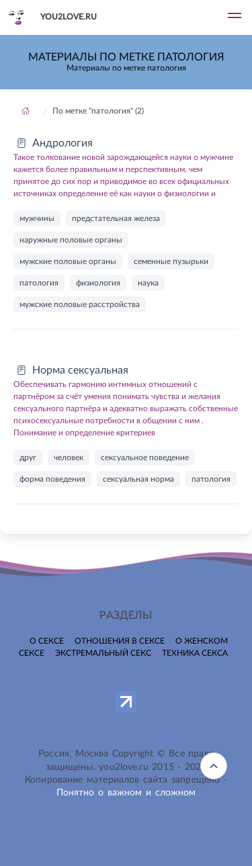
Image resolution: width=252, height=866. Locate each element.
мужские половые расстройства (79, 304)
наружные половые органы (70, 240)
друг (27, 457)
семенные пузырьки (171, 261)
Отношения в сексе (120, 641)
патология (38, 283)
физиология (98, 283)
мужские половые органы (67, 261)
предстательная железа (116, 218)
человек (68, 457)
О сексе (47, 641)
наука (148, 283)
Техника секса (195, 653)
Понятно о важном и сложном (126, 792)
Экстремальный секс (103, 653)
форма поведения (52, 479)
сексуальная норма (138, 479)
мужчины (36, 218)
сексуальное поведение (145, 457)
